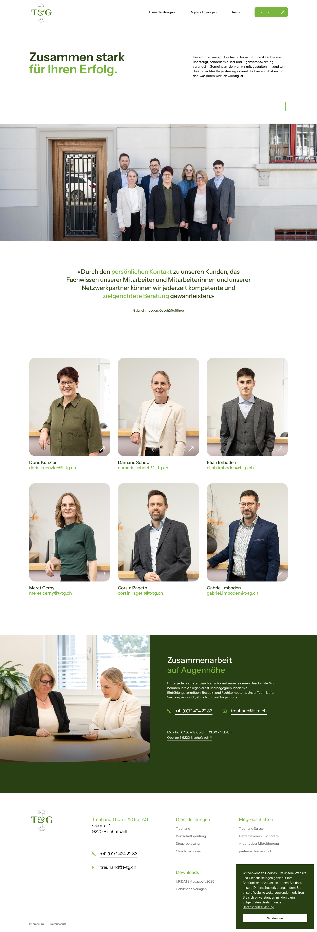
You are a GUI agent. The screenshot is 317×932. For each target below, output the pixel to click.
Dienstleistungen (162, 12)
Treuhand (183, 828)
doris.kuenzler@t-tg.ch (52, 467)
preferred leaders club (255, 851)
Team (235, 12)
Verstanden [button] (275, 918)
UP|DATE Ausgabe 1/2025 (195, 881)
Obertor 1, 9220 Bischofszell (188, 737)
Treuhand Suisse (251, 828)
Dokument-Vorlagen (191, 889)
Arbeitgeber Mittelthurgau (259, 843)
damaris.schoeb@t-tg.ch (143, 467)
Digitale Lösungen (203, 12)
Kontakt (267, 12)
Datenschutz (58, 924)
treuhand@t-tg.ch (249, 711)
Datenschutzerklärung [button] (258, 907)
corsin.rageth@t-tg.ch (140, 593)
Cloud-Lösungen (188, 851)
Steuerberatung (188, 843)
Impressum (36, 924)
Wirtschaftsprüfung (191, 836)
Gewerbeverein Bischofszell (259, 836)
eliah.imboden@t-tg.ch (230, 467)
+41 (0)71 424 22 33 (193, 711)
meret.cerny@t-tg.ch (50, 593)
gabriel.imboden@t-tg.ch (232, 593)
